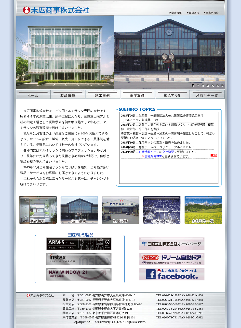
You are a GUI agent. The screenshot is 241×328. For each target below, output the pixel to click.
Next (218, 52)
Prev (121, 52)
